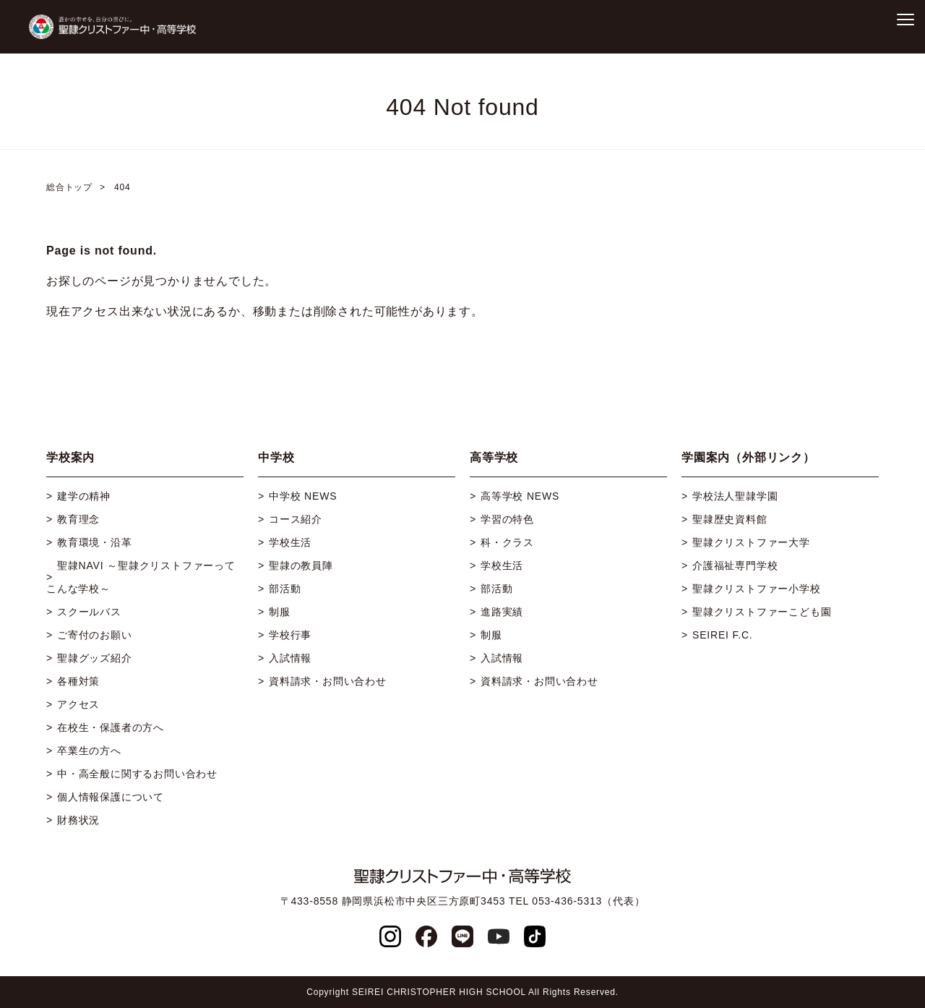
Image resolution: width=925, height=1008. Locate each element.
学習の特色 (507, 519)
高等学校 (494, 457)
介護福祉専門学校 (735, 565)
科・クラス (507, 542)
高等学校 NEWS (520, 496)
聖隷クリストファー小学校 (756, 588)
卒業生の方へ (89, 750)
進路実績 (502, 612)
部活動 (285, 588)
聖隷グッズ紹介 (94, 658)
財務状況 (78, 820)
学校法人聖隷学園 (735, 496)
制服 (280, 612)
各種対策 (78, 681)
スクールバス (89, 612)
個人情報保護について (110, 797)
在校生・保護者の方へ (110, 727)
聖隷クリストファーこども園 (761, 612)
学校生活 (290, 542)
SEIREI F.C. (722, 635)
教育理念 (78, 519)
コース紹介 (295, 519)
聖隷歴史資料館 (729, 519)
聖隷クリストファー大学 (751, 542)
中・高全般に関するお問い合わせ (137, 774)
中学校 (276, 457)
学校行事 (290, 635)
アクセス (78, 704)
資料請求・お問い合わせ (328, 681)
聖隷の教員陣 (301, 565)
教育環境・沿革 (94, 542)
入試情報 (290, 658)
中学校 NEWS (303, 496)
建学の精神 (84, 496)
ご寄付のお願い (94, 635)
